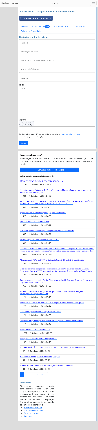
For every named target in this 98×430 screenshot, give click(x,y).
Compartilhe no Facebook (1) (35, 18)
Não (41, 137)
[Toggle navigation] (93, 3)
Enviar (23, 143)
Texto (21, 84)
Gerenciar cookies (31, 413)
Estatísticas (78, 26)
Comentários (61, 26)
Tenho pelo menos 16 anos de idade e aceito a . (50, 134)
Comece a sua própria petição (49, 170)
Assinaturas (41, 26)
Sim (28, 137)
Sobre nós (28, 416)
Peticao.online (9, 3)
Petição (24, 26)
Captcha (22, 119)
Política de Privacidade (31, 31)
